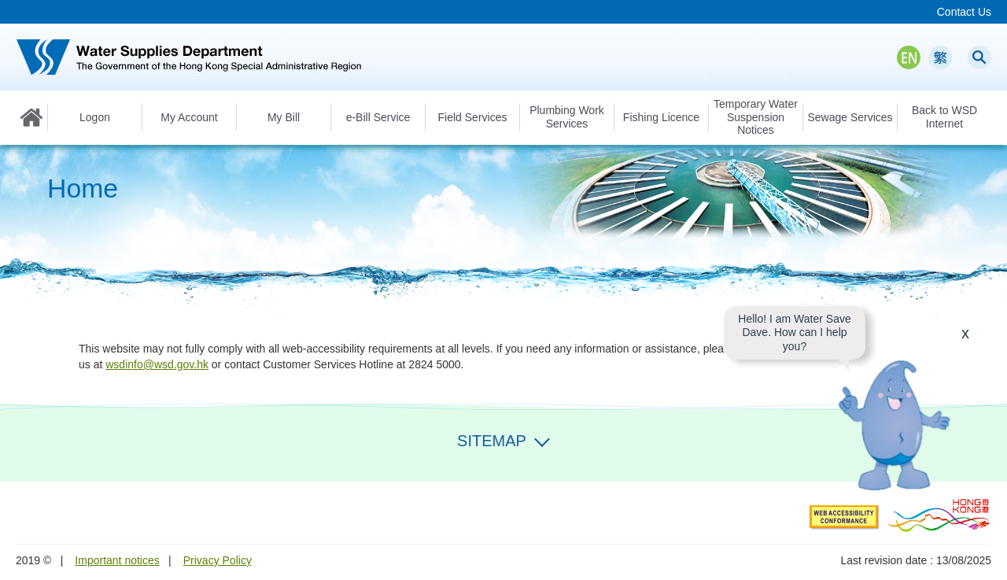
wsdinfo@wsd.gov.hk (156, 364)
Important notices (117, 560)
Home (31, 117)
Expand (542, 439)
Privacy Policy (217, 560)
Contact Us (964, 12)
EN (908, 57)
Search (979, 57)
